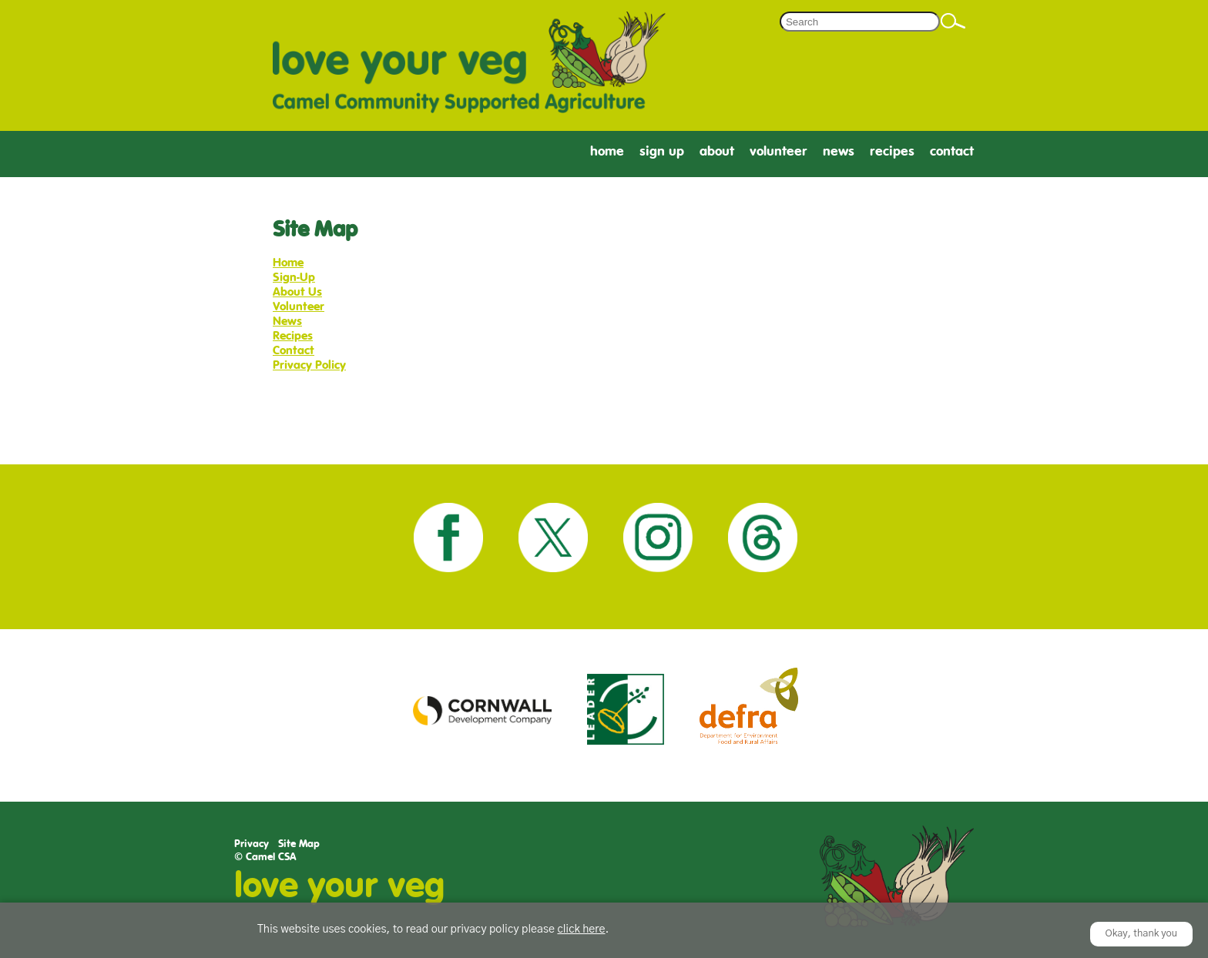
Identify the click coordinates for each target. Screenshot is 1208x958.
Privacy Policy (309, 364)
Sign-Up (294, 277)
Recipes (892, 151)
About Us (297, 291)
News (838, 151)
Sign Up (661, 151)
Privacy (251, 843)
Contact (952, 151)
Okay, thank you (1142, 934)
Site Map (299, 843)
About (717, 151)
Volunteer (778, 151)
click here (581, 929)
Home (607, 151)
